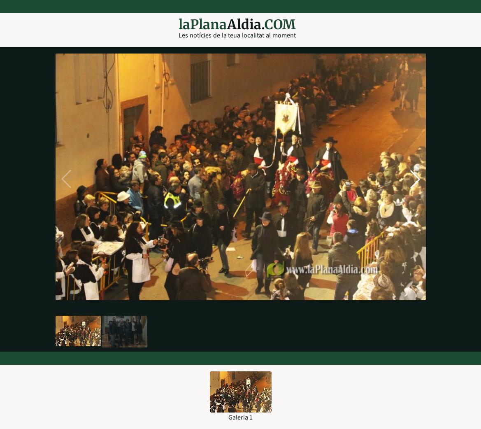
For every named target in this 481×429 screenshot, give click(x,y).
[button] (415, 179)
